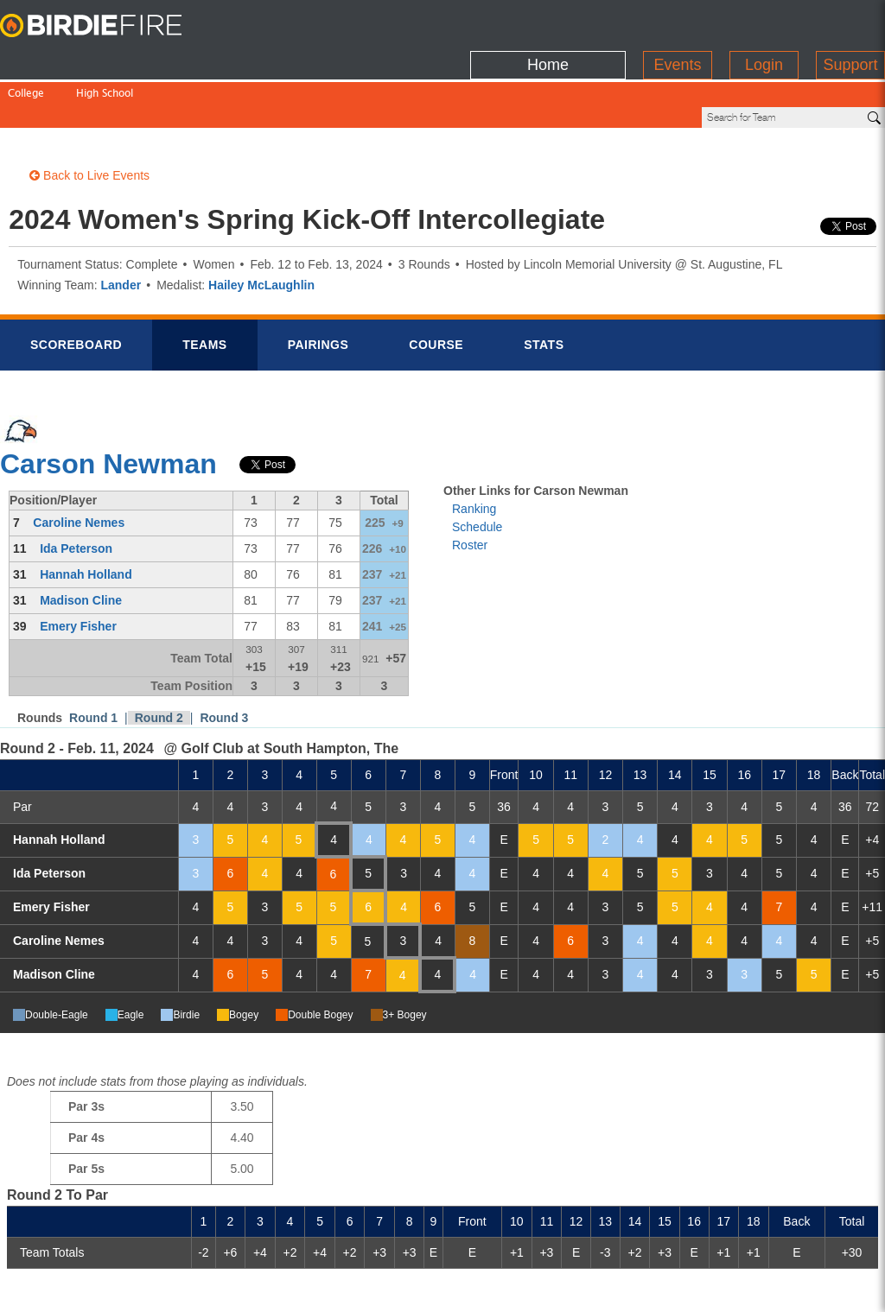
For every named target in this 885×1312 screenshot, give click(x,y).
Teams (204, 286)
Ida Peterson (76, 490)
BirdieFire (108, 26)
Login (764, 21)
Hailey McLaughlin (261, 226)
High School (104, 58)
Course (436, 286)
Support (850, 21)
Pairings (318, 286)
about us (669, 1288)
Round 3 (224, 659)
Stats (543, 286)
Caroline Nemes (78, 464)
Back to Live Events (89, 117)
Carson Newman (108, 405)
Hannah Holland (86, 516)
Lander (120, 226)
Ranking (474, 450)
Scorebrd (76, 286)
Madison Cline (81, 541)
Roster (469, 486)
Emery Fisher (78, 567)
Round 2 (159, 659)
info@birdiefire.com (776, 1288)
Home (548, 21)
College (26, 58)
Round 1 (93, 659)
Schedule (477, 468)
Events (677, 21)
